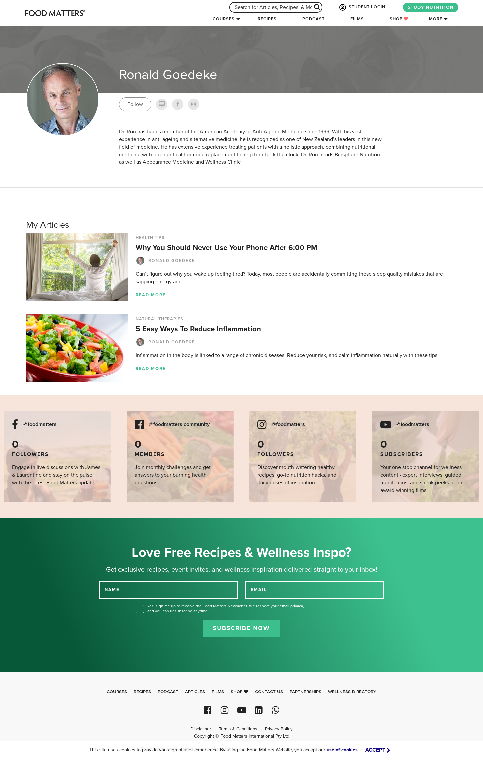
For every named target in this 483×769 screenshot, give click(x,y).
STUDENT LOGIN (361, 7)
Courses (224, 19)
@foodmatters (40, 424)
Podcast (313, 19)
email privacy (291, 606)
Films (357, 19)
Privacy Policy (279, 729)
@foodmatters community (179, 424)
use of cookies (342, 750)
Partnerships (305, 691)
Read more (151, 295)
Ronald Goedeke (165, 260)
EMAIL (259, 589)
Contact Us (269, 691)
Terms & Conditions (238, 729)
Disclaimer (200, 729)
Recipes (267, 19)
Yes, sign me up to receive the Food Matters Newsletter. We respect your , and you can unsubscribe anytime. (225, 608)
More (435, 19)
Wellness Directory (352, 691)
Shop (399, 19)
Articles (195, 691)
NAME (112, 589)
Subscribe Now (241, 628)
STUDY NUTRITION (431, 7)
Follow (135, 104)
